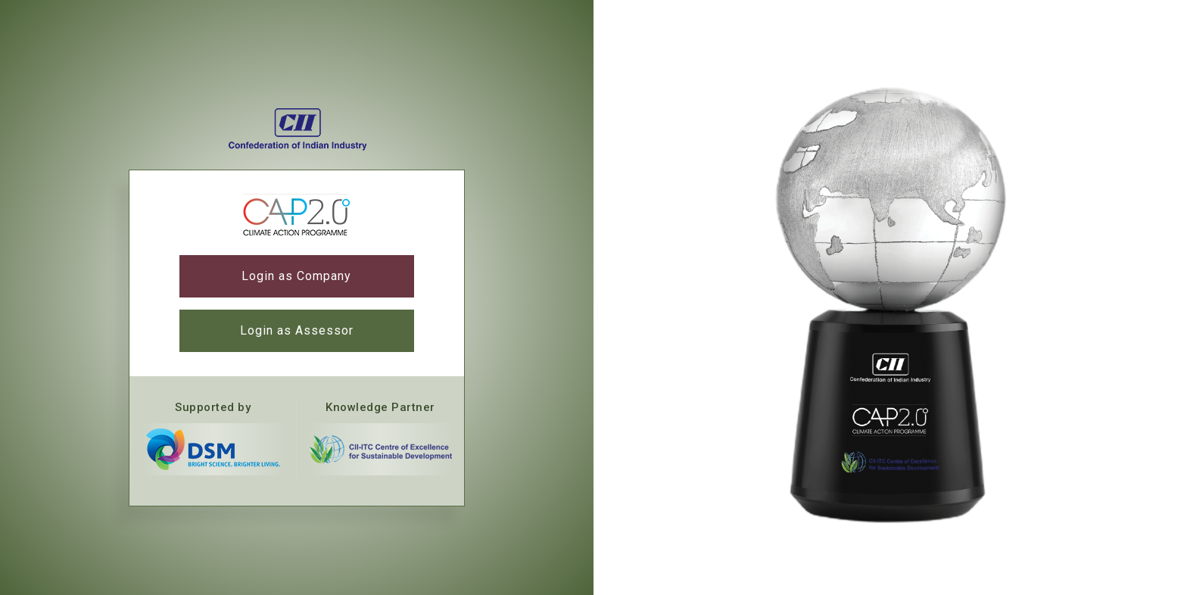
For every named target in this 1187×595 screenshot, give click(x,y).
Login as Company (296, 276)
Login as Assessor (297, 330)
